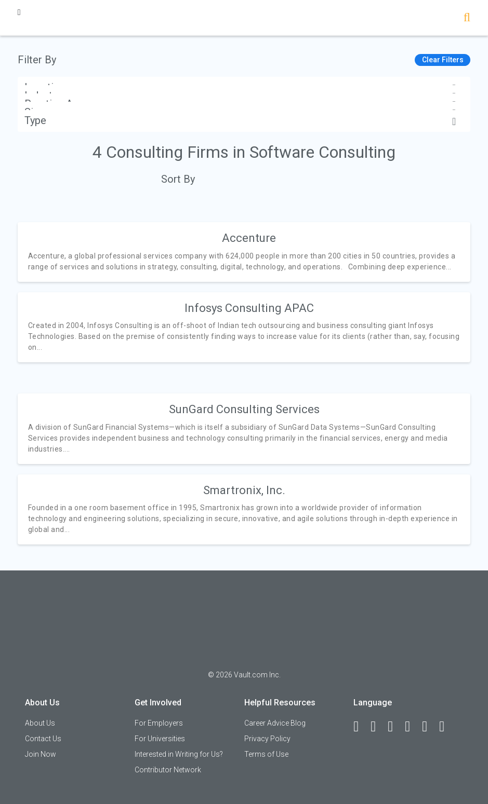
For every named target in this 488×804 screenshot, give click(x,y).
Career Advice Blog (275, 723)
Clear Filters (443, 60)
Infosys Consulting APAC (249, 308)
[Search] (467, 18)
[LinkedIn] (378, 726)
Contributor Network (168, 770)
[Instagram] (412, 726)
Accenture (249, 237)
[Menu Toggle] (19, 12)
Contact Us (43, 738)
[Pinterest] (429, 726)
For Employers (159, 723)
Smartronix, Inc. (244, 490)
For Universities (160, 738)
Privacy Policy (267, 738)
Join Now (40, 754)
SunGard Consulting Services (244, 409)
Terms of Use (266, 754)
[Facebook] (360, 726)
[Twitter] (395, 726)
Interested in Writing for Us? (179, 754)
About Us (40, 723)
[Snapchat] (446, 726)
